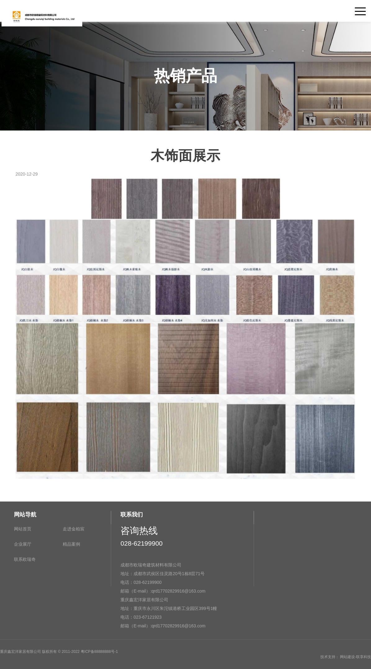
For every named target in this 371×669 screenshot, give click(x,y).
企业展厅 (22, 544)
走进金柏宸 (73, 528)
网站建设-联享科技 (355, 657)
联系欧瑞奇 (25, 559)
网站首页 (22, 528)
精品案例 (71, 544)
